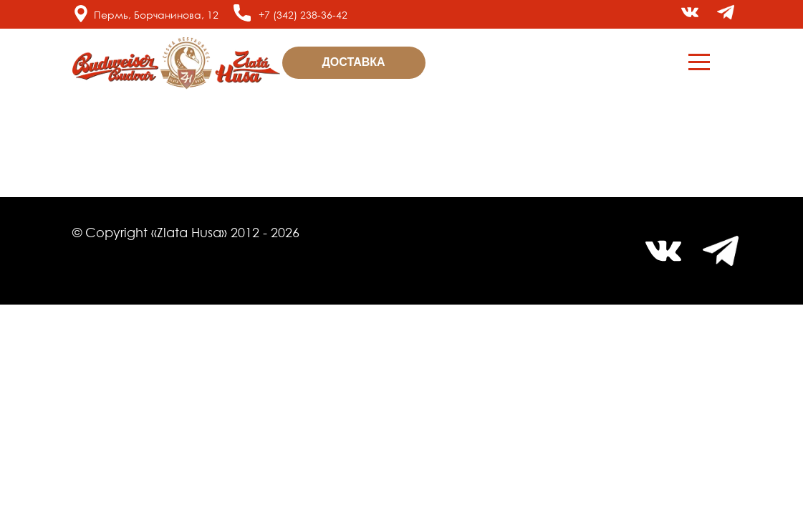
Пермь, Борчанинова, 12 (156, 15)
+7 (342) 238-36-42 (303, 15)
